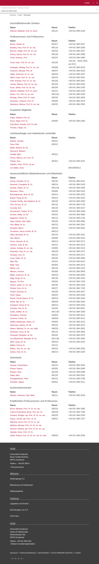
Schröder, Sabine (17, 382)
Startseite (13, 15)
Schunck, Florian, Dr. (18, 318)
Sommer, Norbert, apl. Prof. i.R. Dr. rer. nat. (27, 429)
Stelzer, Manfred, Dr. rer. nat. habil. (24, 329)
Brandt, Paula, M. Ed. (18, 198)
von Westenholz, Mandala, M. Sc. (23, 339)
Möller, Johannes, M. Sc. (20, 275)
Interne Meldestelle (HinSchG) (62, 553)
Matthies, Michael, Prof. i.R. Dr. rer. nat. (26, 425)
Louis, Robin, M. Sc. (18, 258)
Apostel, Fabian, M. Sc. (19, 188)
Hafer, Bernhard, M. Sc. (19, 235)
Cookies (78, 553)
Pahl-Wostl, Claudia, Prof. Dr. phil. (24, 124)
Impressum (14, 553)
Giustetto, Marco (16, 228)
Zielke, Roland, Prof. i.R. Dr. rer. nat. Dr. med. (28, 435)
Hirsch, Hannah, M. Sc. (19, 241)
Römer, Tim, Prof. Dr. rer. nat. (22, 94)
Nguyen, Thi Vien (17, 282)
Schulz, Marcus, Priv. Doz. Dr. (22, 158)
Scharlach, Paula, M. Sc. (20, 305)
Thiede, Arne (15, 161)
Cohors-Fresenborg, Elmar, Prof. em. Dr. (26, 412)
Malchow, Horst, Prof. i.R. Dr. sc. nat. (25, 422)
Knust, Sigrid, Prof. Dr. (19, 121)
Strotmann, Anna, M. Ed (19, 332)
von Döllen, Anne (17, 168)
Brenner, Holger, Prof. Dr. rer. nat (23, 51)
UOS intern (14, 516)
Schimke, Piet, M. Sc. (18, 308)
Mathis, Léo (15, 268)
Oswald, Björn (15, 154)
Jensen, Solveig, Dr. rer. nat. (21, 248)
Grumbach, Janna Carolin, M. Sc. (23, 231)
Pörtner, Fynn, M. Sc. (18, 288)
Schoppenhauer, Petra (19, 379)
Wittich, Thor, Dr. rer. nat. (20, 349)
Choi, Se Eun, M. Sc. (18, 205)
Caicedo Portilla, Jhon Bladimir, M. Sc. (25, 201)
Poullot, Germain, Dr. (18, 292)
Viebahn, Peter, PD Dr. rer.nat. (22, 164)
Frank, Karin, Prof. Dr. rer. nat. (22, 63)
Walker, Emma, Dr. (17, 345)
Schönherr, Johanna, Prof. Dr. (22, 101)
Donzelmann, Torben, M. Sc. (21, 211)
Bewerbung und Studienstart (21, 485)
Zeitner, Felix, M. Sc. (18, 352)
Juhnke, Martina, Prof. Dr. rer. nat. (23, 84)
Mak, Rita (14, 261)
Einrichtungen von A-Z (19, 510)
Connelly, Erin (15, 208)
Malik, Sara (14, 265)
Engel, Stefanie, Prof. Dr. (20, 118)
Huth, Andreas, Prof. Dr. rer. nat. (23, 81)
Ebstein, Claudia (16, 141)
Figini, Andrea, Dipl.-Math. (20, 221)
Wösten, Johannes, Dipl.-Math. (22, 395)
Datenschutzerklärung (28, 553)
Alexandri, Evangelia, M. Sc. (21, 184)
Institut (20, 15)
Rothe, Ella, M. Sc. (17, 302)
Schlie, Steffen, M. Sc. (19, 312)
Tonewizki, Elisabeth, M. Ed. (21, 335)
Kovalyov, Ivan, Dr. (17, 255)
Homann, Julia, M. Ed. (19, 245)
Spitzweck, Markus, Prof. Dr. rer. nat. (25, 104)
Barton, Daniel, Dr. (17, 44)
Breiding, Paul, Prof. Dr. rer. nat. (23, 48)
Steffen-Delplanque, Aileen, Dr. (22, 322)
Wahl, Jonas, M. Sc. (18, 342)
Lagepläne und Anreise (19, 504)
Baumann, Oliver (17, 191)
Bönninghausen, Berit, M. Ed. (22, 194)
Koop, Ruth (14, 144)
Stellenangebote (16, 491)
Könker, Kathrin (16, 369)
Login (87, 3)
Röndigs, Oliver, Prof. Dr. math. (22, 98)
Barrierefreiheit (43, 553)
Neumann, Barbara (17, 151)
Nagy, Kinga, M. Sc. (18, 278)
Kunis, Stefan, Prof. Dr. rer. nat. (22, 88)
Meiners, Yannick (17, 271)
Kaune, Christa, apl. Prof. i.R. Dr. (23, 419)
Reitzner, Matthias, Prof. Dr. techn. (24, 31)
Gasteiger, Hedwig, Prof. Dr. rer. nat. (24, 67)
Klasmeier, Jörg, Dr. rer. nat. (21, 251)
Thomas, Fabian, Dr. (18, 128)
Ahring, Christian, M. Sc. (20, 181)
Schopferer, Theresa (18, 315)
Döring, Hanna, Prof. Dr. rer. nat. (23, 54)
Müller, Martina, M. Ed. (19, 148)
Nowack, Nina (15, 372)
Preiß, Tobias (15, 295)
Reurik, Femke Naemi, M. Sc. (22, 298)
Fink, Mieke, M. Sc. (18, 225)
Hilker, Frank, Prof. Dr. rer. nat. (22, 77)
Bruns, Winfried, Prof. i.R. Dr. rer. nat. (25, 409)
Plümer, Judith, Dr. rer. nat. (21, 285)
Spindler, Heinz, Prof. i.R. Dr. (21, 432)
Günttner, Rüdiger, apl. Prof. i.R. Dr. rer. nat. (27, 415)
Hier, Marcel (15, 238)
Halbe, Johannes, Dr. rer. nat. (22, 74)
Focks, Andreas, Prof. (19, 58)
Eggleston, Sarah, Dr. (18, 218)
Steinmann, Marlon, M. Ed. (21, 325)
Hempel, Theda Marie (19, 365)
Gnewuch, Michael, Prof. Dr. (21, 71)
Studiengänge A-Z (17, 479)
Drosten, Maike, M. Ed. (19, 215)
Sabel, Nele (15, 375)
